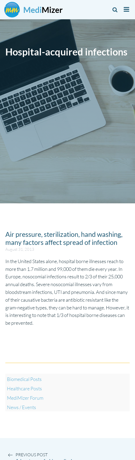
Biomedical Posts (24, 379)
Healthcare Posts (24, 388)
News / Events (21, 407)
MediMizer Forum (25, 398)
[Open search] (115, 10)
